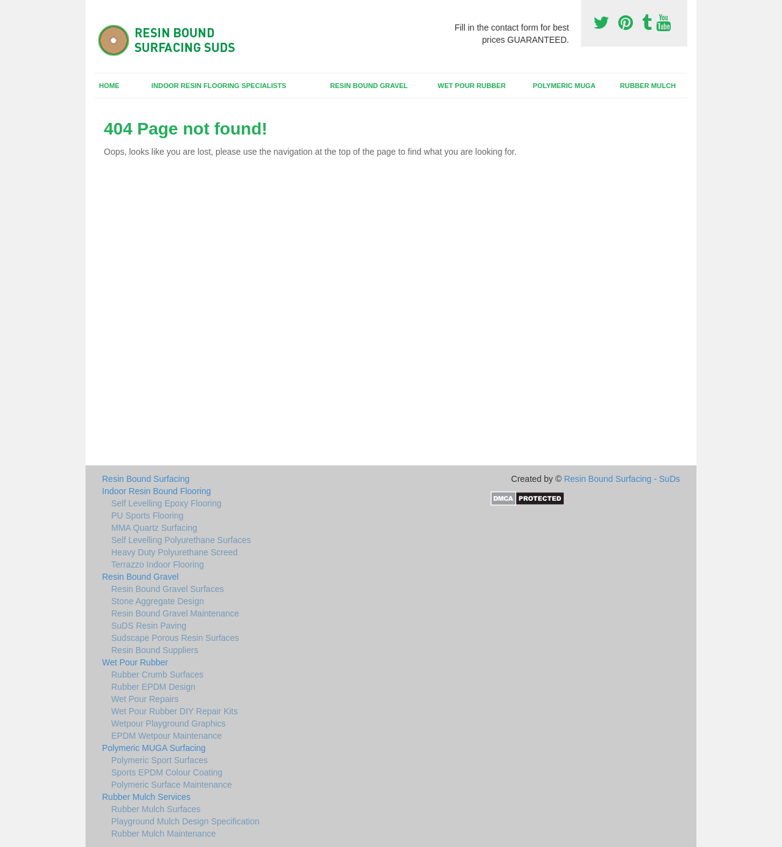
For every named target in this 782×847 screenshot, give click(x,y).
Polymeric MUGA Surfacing (154, 748)
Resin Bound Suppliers (154, 650)
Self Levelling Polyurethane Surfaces (181, 540)
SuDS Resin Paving (148, 626)
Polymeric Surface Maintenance (171, 785)
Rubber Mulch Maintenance (163, 833)
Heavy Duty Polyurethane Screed (174, 552)
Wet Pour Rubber (472, 85)
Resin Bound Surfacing (145, 479)
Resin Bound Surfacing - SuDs (622, 479)
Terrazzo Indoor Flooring (157, 564)
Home (109, 85)
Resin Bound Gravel (368, 85)
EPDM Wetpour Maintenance (166, 736)
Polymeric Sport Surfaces (159, 760)
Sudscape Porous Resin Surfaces (175, 638)
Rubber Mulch (648, 85)
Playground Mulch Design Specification (185, 821)
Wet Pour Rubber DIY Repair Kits (174, 711)
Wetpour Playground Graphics (168, 723)
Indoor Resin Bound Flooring (156, 491)
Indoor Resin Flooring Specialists (219, 85)
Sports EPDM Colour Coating (166, 772)
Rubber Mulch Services (146, 797)
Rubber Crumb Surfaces (157, 674)
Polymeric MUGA (564, 85)
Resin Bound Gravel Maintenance (175, 613)
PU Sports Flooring (147, 515)
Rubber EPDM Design (153, 687)
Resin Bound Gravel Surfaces (167, 589)
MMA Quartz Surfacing (154, 528)
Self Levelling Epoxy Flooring (166, 503)
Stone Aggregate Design (157, 601)
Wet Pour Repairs (144, 699)
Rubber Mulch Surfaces (155, 809)
